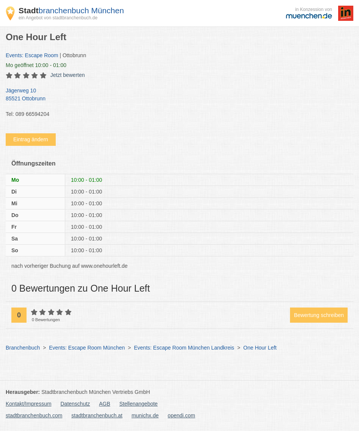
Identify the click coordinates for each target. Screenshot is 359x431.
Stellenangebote (138, 404)
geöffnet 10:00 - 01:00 (36, 65)
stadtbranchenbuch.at (96, 415)
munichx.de (145, 415)
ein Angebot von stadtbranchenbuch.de (58, 17)
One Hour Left (260, 348)
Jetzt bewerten (67, 75)
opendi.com (181, 415)
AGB (104, 404)
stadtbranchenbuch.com (34, 415)
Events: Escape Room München (87, 348)
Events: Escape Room (32, 55)
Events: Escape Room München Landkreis (184, 348)
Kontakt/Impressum (29, 404)
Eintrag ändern (30, 139)
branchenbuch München (71, 10)
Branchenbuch (23, 348)
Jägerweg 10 (176, 95)
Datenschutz (75, 404)
